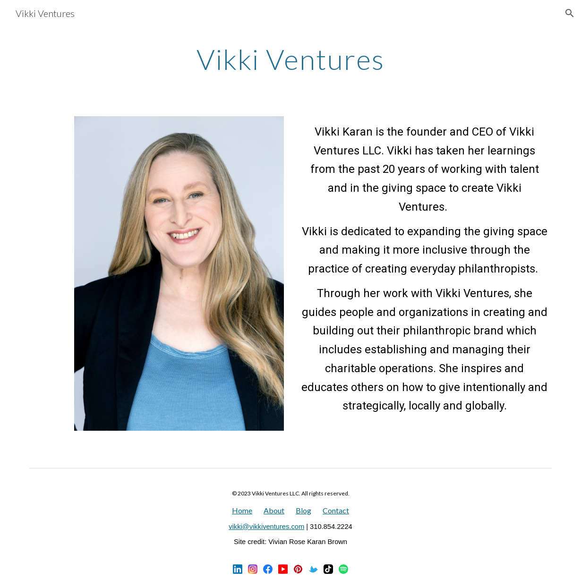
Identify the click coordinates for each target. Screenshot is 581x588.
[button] (569, 13)
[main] (290, 59)
